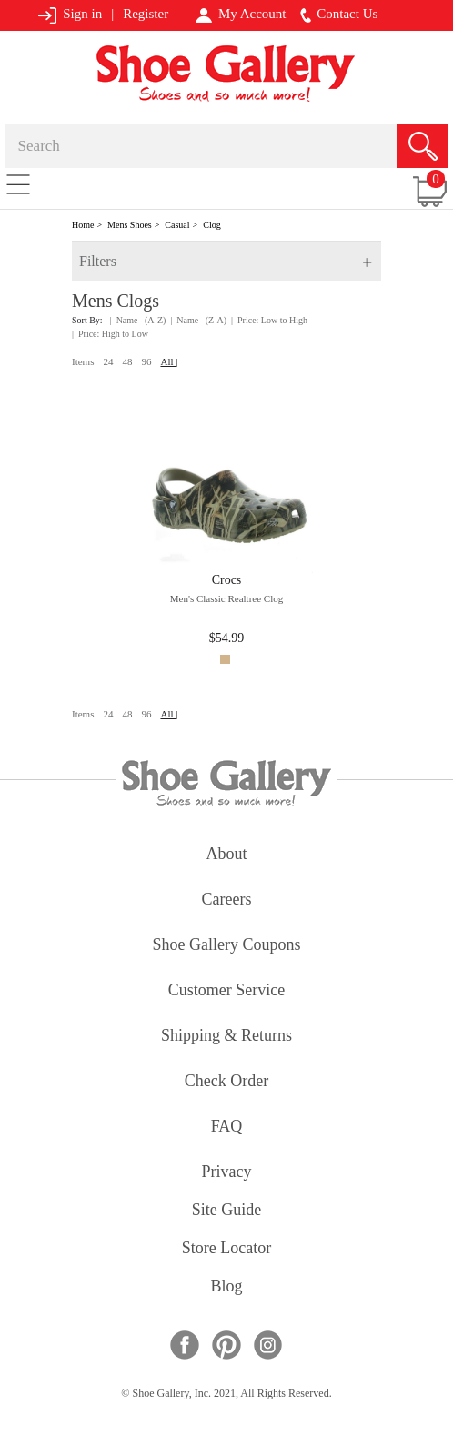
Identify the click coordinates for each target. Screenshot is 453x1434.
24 (108, 361)
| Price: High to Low (110, 334)
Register (145, 13)
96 (146, 361)
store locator (226, 1249)
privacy (227, 1173)
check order (226, 1082)
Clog (211, 225)
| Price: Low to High (269, 320)
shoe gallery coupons (227, 946)
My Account (241, 14)
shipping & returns (226, 1036)
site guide (227, 1211)
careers (227, 900)
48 (127, 361)
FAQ (227, 1127)
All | (168, 361)
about (226, 855)
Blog (226, 1287)
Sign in (69, 15)
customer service (226, 991)
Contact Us (339, 14)
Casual (177, 225)
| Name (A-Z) (138, 320)
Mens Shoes (129, 225)
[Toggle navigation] (18, 183)
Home (83, 225)
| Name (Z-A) (198, 320)
